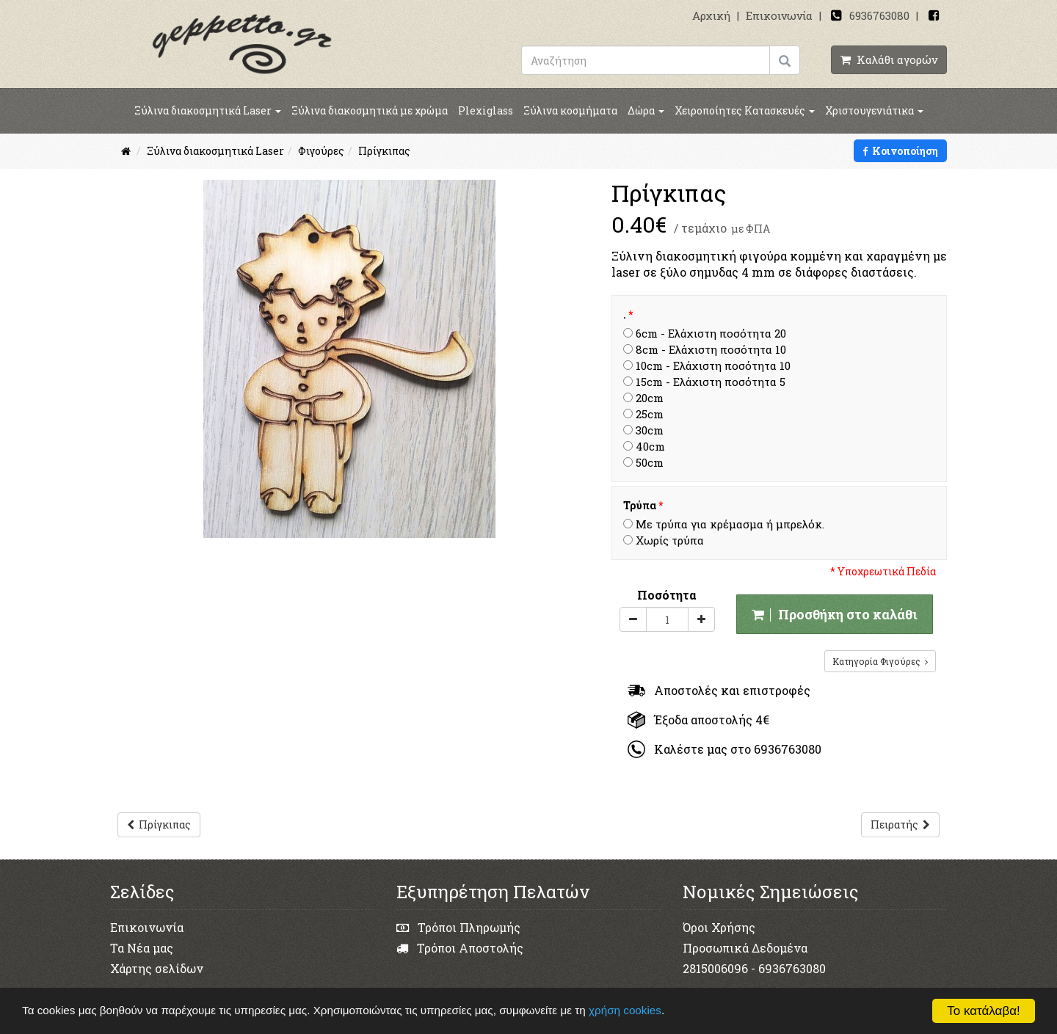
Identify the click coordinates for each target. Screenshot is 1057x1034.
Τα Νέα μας (141, 947)
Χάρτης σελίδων (156, 968)
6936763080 (879, 15)
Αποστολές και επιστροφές (719, 690)
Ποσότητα (667, 594)
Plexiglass (485, 110)
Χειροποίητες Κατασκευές (745, 110)
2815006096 (715, 968)
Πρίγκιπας (159, 824)
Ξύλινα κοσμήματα (570, 110)
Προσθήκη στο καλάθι (835, 614)
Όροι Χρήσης (719, 927)
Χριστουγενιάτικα (874, 110)
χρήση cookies (626, 1010)
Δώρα (646, 110)
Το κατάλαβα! (983, 1011)
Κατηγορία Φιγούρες (880, 661)
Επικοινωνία (779, 15)
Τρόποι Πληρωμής (458, 927)
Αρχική (711, 15)
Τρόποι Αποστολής (459, 947)
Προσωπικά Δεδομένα (745, 947)
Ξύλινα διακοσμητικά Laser (207, 110)
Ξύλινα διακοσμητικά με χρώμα (369, 110)
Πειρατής (900, 824)
